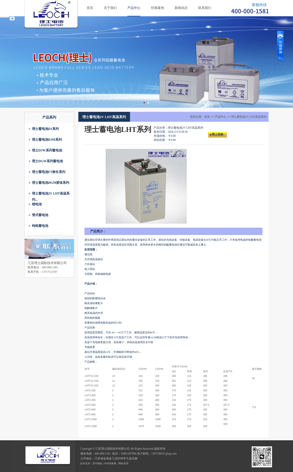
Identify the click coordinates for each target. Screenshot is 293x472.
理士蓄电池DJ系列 (45, 129)
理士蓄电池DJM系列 (47, 139)
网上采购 (217, 134)
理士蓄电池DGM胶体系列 (50, 182)
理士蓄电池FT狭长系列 (48, 172)
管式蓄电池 (40, 215)
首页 (90, 8)
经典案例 (157, 8)
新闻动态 (181, 8)
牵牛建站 (97, 463)
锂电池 (37, 204)
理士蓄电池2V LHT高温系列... (51, 194)
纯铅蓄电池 (40, 225)
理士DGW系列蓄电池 (47, 161)
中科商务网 (110, 463)
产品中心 (133, 8)
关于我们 (110, 8)
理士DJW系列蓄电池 (47, 150)
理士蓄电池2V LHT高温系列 (249, 116)
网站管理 (123, 463)
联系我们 (204, 8)
